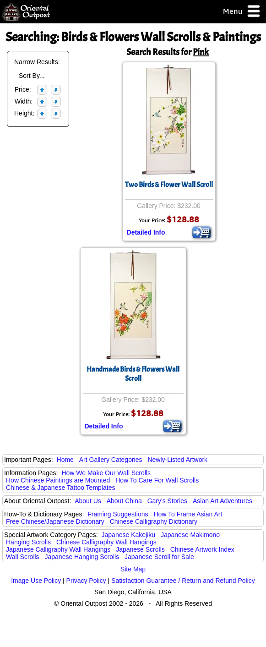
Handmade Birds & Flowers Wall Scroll (133, 374)
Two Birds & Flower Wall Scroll (169, 184)
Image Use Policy (36, 580)
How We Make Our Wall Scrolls (105, 473)
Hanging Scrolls (28, 542)
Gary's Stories (167, 500)
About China (124, 500)
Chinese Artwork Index (202, 549)
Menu (242, 11)
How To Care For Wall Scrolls (157, 480)
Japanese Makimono (190, 534)
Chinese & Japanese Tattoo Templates (60, 487)
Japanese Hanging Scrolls (82, 556)
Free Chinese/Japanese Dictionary (55, 521)
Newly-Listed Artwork (177, 459)
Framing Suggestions (117, 514)
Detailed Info (146, 232)
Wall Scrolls (22, 556)
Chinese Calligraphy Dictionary (153, 521)
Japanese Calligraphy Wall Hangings (58, 549)
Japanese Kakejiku (129, 534)
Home (65, 459)
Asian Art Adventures (222, 500)
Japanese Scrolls (140, 549)
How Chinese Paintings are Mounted (58, 480)
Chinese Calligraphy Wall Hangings (106, 542)
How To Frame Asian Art (187, 514)
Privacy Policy (86, 580)
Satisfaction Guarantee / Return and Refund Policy (183, 580)
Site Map (133, 569)
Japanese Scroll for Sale (159, 556)
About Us (88, 500)
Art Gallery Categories (110, 459)
